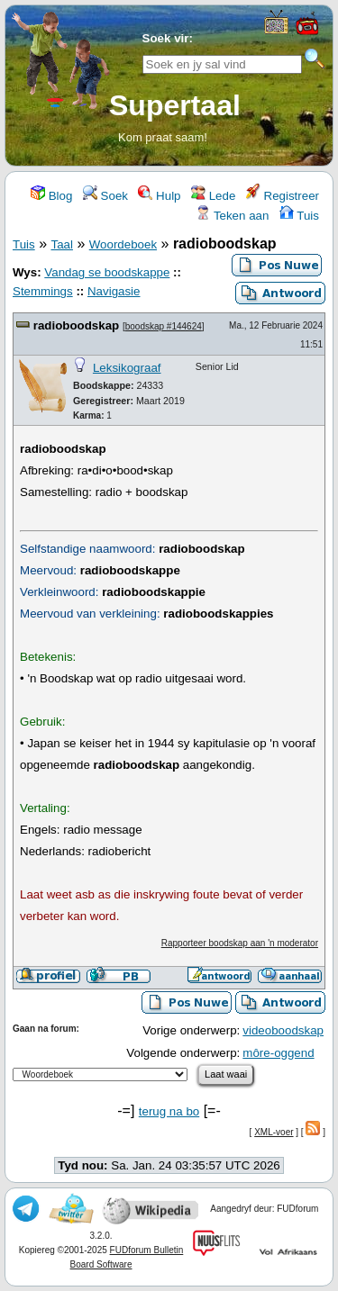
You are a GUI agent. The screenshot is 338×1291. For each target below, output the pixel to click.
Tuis (299, 215)
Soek (105, 196)
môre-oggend (278, 1053)
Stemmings (43, 291)
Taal (61, 244)
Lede (213, 196)
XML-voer (273, 1132)
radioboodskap (76, 325)
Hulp (159, 196)
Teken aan (232, 215)
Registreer (282, 196)
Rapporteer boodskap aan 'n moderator (239, 943)
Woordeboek (123, 244)
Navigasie (114, 291)
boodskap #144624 (163, 326)
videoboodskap (283, 1030)
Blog (51, 196)
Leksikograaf (127, 368)
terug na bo (169, 1111)
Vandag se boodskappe (106, 272)
